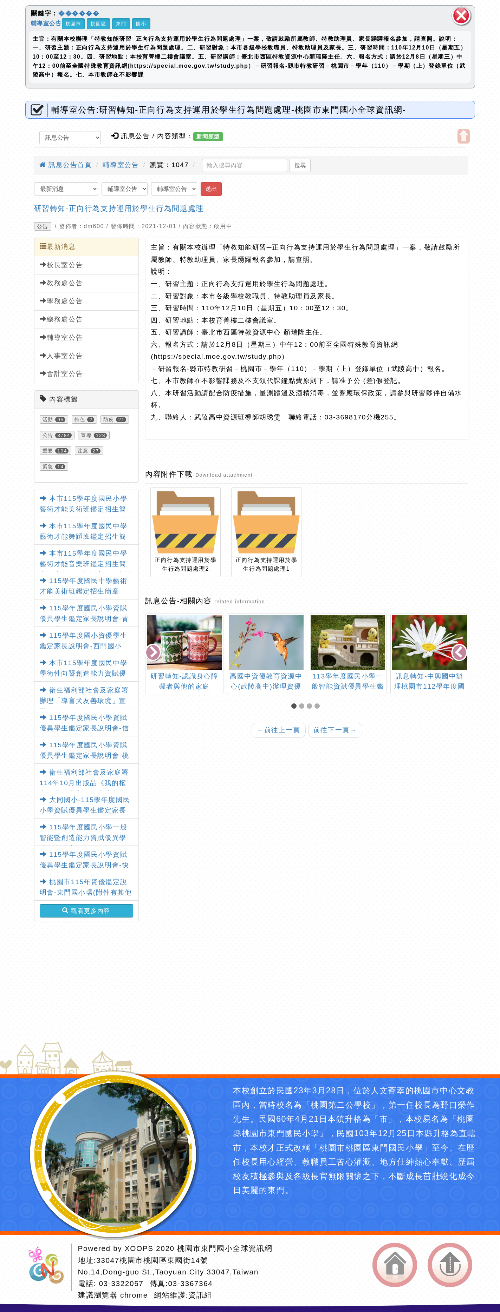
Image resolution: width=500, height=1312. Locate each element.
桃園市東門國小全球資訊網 (224, 1248)
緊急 (48, 466)
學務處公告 (61, 301)
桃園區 (98, 23)
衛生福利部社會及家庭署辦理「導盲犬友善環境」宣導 (84, 701)
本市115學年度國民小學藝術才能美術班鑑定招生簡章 (84, 509)
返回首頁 (394, 1265)
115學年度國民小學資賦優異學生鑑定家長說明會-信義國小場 (84, 728)
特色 (79, 419)
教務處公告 (61, 283)
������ (79, 13)
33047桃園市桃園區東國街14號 (152, 1260)
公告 (42, 226)
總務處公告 (61, 319)
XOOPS (139, 1248)
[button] (295, 706)
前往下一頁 (335, 730)
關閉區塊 (461, 15)
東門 (121, 23)
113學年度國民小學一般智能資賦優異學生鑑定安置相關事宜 (348, 686)
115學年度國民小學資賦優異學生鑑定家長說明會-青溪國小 (84, 618)
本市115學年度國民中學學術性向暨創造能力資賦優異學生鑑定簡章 (84, 673)
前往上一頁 (278, 730)
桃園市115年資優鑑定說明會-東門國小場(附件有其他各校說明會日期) (86, 892)
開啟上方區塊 (463, 136)
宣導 (86, 435)
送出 (211, 188)
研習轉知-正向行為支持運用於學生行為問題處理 (119, 208)
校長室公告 (61, 265)
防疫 (108, 419)
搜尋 (300, 165)
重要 (48, 450)
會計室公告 (61, 373)
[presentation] (153, 653)
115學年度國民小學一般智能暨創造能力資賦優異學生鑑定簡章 (84, 837)
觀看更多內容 (86, 910)
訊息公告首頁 (65, 164)
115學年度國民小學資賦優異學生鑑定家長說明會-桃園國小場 (84, 755)
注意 (83, 450)
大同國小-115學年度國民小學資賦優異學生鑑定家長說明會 (85, 810)
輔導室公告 (46, 23)
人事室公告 (61, 355)
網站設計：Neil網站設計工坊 (48, 1267)
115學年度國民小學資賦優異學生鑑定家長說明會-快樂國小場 (84, 865)
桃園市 (73, 23)
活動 (48, 419)
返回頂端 (450, 1265)
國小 (141, 23)
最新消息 (58, 246)
